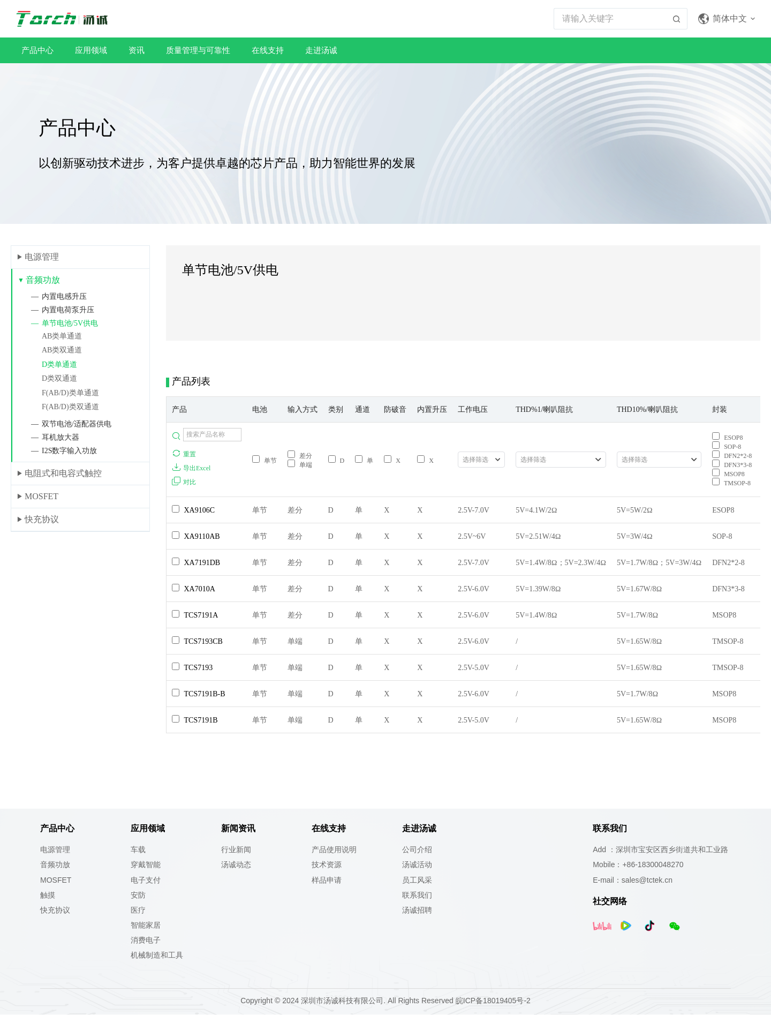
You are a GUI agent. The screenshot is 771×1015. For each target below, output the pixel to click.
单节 (264, 460)
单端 (300, 465)
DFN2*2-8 (732, 456)
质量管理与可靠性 (198, 50)
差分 (300, 456)
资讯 (136, 50)
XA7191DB (202, 563)
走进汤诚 (321, 50)
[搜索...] (610, 18)
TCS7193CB (203, 641)
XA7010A (199, 589)
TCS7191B (201, 720)
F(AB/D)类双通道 (70, 407)
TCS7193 (198, 668)
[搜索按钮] (676, 18)
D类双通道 (59, 378)
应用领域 (91, 50)
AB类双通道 (62, 350)
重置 (184, 453)
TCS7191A (201, 615)
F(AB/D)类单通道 (70, 393)
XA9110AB (202, 536)
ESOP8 (727, 437)
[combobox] (481, 460)
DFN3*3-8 (732, 465)
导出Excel (191, 467)
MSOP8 (728, 474)
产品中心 (37, 50)
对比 (184, 481)
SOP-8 (726, 446)
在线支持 (268, 50)
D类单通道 (59, 364)
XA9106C (199, 510)
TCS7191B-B (204, 694)
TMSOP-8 (731, 483)
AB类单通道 (62, 336)
